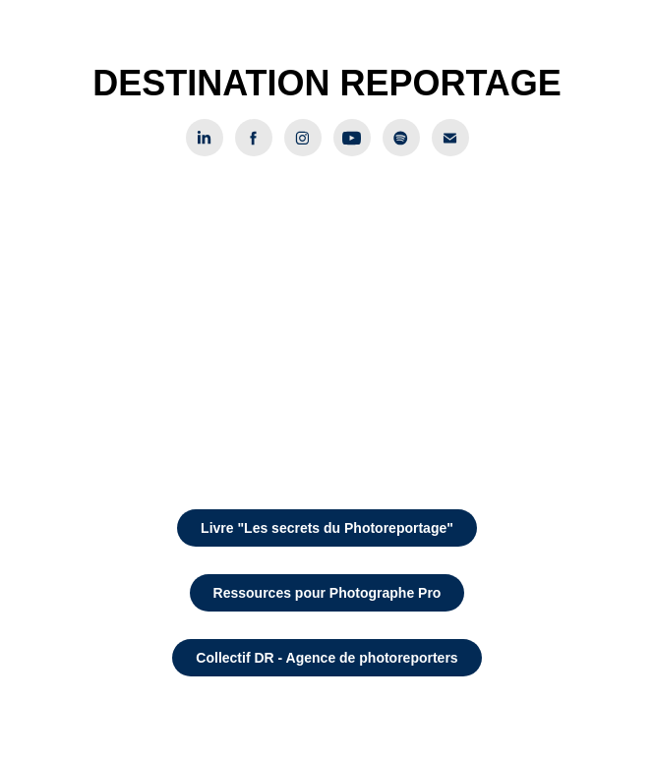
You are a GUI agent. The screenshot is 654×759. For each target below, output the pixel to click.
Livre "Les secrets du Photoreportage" (327, 528)
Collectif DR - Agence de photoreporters (326, 658)
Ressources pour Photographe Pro (327, 593)
